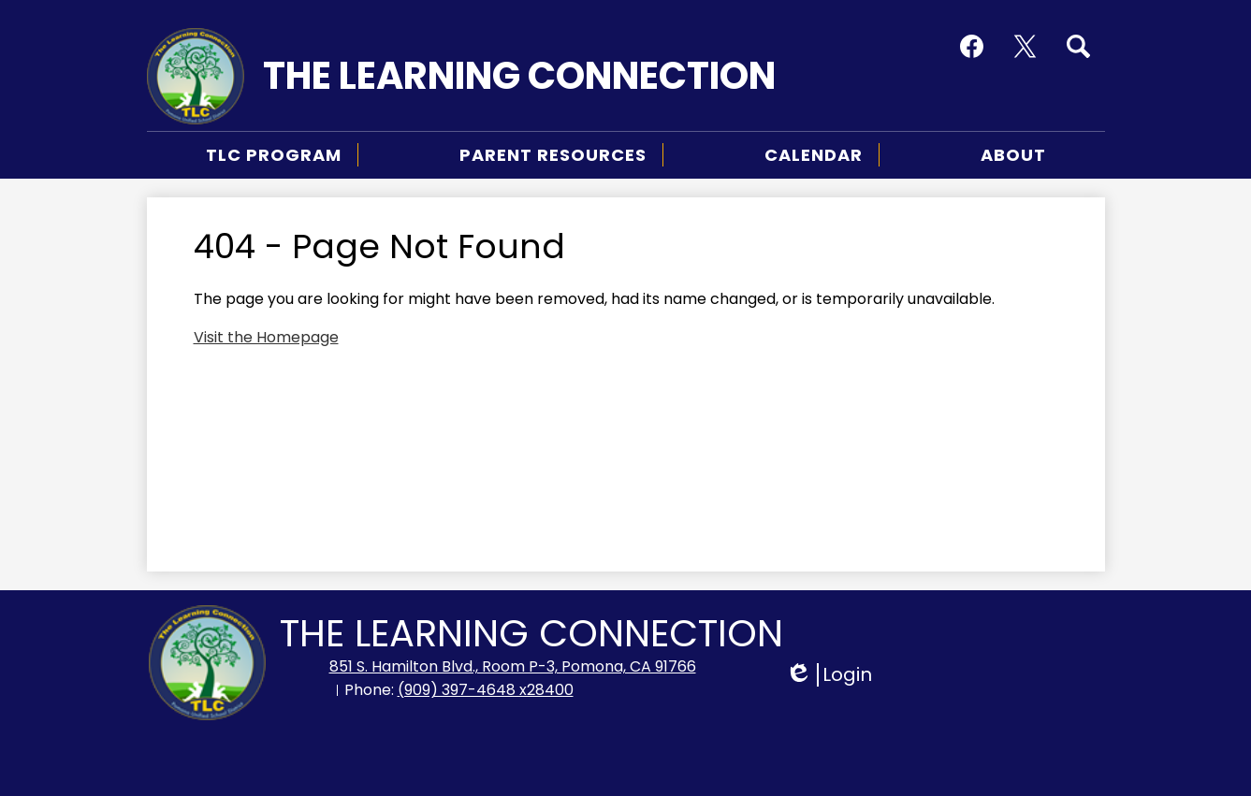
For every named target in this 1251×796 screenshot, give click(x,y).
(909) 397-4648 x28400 (486, 690)
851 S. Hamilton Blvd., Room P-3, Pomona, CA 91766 (512, 666)
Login (828, 675)
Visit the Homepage (266, 337)
